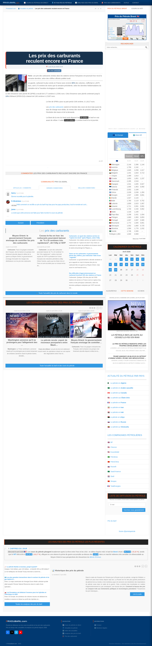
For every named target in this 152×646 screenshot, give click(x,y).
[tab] (118, 135)
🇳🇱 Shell (111, 476)
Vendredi (113, 34)
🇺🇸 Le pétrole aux (119, 398)
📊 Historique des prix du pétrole (68, 570)
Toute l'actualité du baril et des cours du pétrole (57, 366)
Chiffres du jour (18, 548)
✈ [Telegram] (16, 632)
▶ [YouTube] (20, 632)
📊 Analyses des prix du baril (86, 2)
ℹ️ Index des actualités (69, 631)
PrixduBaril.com (12, 643)
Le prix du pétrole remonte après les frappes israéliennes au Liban (129, 345)
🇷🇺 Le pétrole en (117, 422)
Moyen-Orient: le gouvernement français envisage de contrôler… (86, 341)
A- (101, 8)
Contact (135, 2)
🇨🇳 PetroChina (113, 462)
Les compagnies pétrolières (125, 435)
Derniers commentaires (55, 188)
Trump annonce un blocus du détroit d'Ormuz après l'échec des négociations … (127, 357)
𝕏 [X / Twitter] (12, 632)
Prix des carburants (54, 70)
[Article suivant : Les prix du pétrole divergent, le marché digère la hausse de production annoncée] (44, 223)
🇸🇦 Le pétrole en (120, 388)
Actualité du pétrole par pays (126, 376)
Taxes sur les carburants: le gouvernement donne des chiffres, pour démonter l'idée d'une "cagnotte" (85, 255)
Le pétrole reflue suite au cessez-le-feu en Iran (127, 336)
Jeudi (111, 33)
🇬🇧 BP (110, 442)
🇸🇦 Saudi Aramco (114, 471)
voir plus (14, 205)
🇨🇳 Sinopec (112, 481)
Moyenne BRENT (112, 36)
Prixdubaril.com (11, 8)
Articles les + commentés (22, 188)
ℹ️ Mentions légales (100, 628)
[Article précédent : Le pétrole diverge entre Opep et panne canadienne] (17, 223)
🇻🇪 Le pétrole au (118, 427)
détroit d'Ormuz (95, 557)
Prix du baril (112, 521)
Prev (97, 307)
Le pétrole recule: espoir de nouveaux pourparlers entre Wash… (54, 342)
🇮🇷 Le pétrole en (116, 407)
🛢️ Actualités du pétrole (62, 2)
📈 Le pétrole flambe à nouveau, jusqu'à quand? (21, 567)
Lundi (111, 28)
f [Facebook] (7, 632)
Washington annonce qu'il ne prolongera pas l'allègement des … (22, 342)
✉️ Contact (97, 625)
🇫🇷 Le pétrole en (117, 402)
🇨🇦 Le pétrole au (117, 393)
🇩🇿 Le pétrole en (117, 383)
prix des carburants (56, 107)
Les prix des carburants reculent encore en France (54, 58)
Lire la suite (137, 594)
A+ (95, 8)
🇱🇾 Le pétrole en (116, 417)
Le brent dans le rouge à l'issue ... (135, 23)
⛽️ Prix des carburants (111, 2)
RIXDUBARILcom (16, 621)
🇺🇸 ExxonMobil (113, 452)
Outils (126, 2)
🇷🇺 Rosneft (112, 467)
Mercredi (112, 31)
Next (101, 307)
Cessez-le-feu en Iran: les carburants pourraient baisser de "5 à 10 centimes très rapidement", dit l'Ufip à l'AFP (51, 239)
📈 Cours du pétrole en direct (36, 2)
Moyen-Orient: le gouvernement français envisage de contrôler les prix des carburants (20, 239)
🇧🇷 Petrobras (113, 457)
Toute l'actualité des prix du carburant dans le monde (57, 293)
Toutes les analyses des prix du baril (30, 604)
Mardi (111, 29)
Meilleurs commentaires (86, 188)
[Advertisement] (54, 32)
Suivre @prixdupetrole (127, 531)
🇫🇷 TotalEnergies (114, 486)
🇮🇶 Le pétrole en (116, 412)
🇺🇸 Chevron (112, 447)
